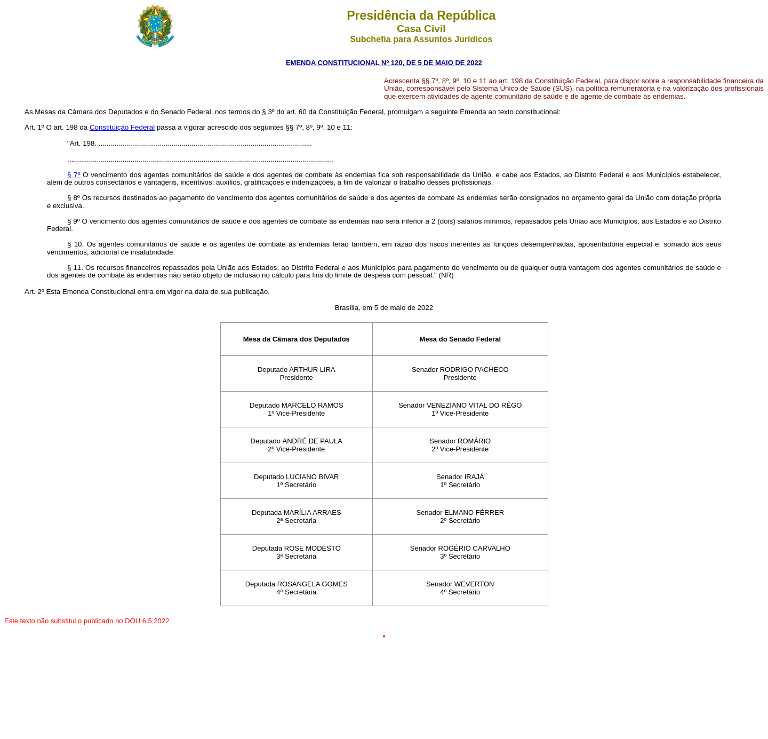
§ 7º (73, 175)
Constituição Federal (122, 127)
